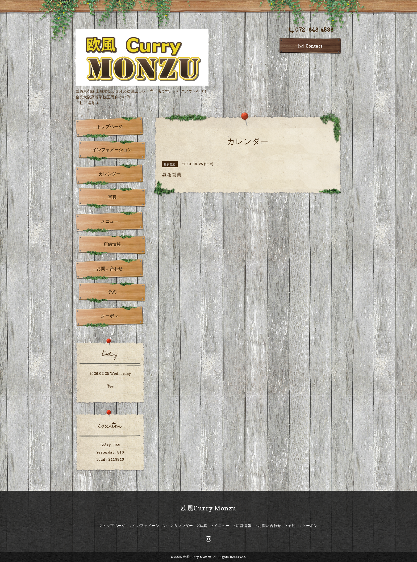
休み (110, 386)
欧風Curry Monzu (208, 508)
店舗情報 (112, 244)
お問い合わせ (110, 268)
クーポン (109, 315)
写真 (112, 197)
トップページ (110, 126)
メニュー (109, 221)
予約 (112, 291)
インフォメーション (112, 149)
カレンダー (110, 174)
